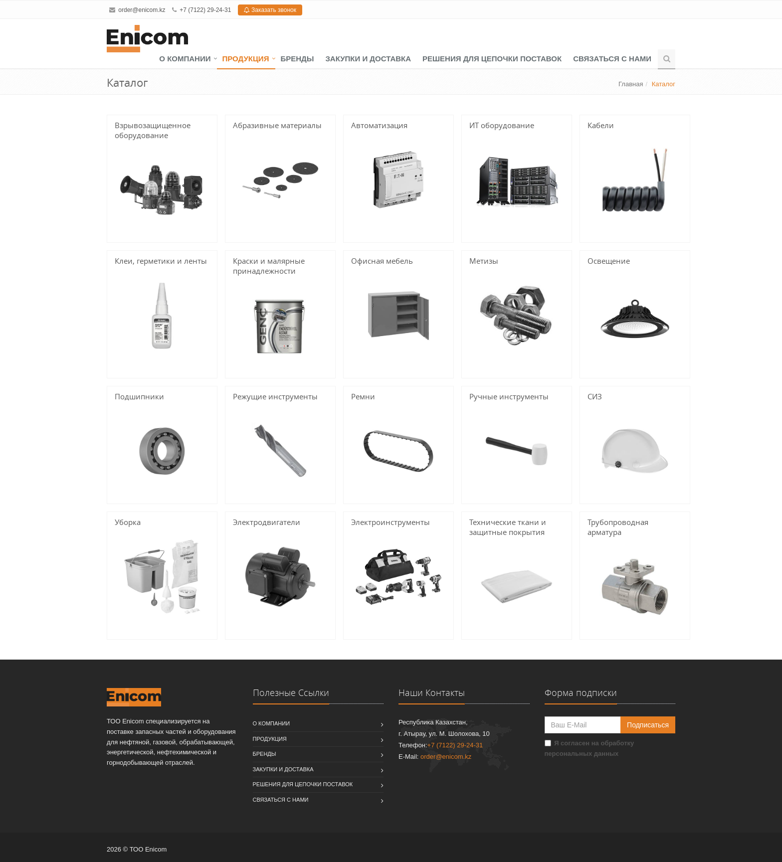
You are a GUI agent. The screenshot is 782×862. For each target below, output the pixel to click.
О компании (184, 58)
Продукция (245, 58)
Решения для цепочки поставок (492, 58)
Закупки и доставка (368, 58)
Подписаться (648, 725)
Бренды (297, 58)
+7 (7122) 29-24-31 (205, 9)
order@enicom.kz (141, 9)
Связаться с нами (612, 58)
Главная (630, 84)
